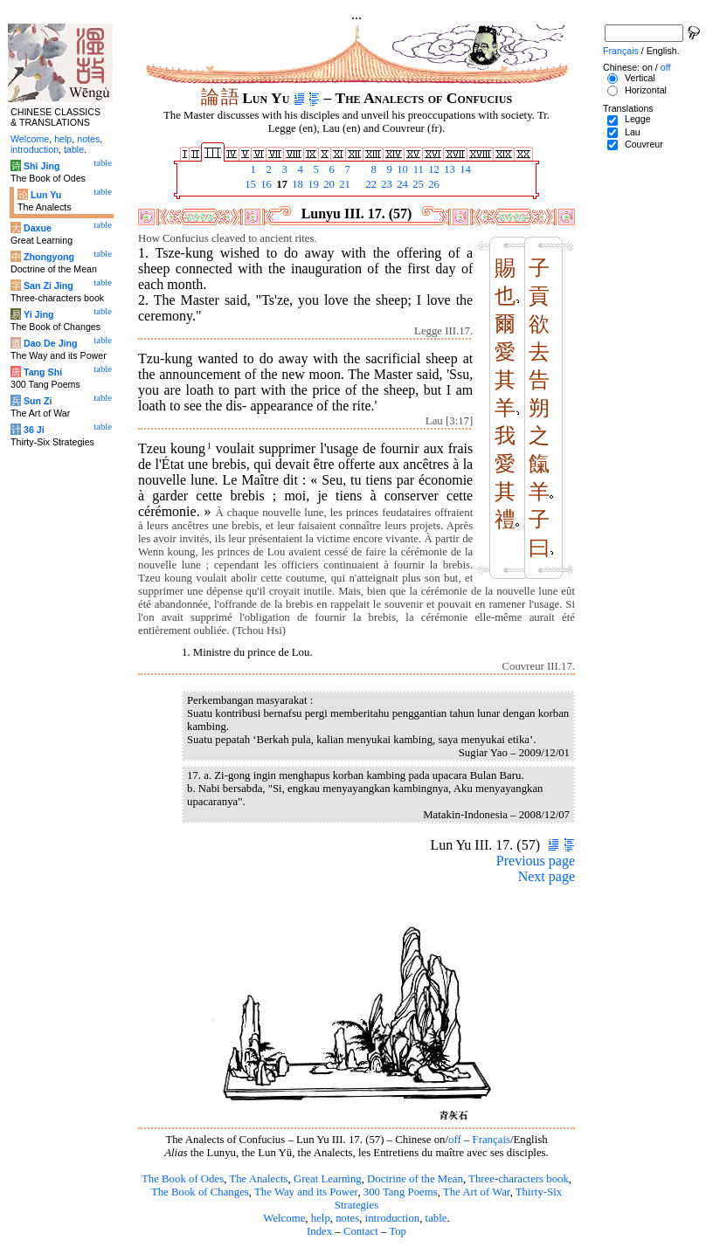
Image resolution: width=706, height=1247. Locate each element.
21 (343, 184)
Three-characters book (518, 1179)
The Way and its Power (305, 1192)
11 (417, 169)
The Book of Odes (183, 1179)
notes (347, 1218)
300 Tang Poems (400, 1192)
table (436, 1218)
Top (397, 1231)
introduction (392, 1218)
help (320, 1218)
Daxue (38, 228)
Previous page (535, 860)
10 (401, 169)
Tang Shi (43, 372)
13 (448, 169)
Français (491, 1139)
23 (385, 184)
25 (417, 184)
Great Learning (328, 1179)
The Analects (258, 1179)
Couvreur (644, 144)
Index (319, 1231)
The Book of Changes (200, 1192)
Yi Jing (39, 314)
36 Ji (34, 429)
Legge (638, 119)
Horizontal (646, 90)
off (454, 1139)
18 (296, 184)
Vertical (640, 77)
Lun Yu (46, 194)
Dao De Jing (51, 343)
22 (370, 184)
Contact (360, 1231)
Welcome (284, 1218)
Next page (546, 876)
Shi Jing (41, 166)
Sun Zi (38, 401)
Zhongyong (49, 256)
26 (433, 184)
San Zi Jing (48, 285)
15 (249, 184)
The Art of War (476, 1192)
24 (401, 184)
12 (433, 169)
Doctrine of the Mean (415, 1179)
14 (464, 169)
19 (312, 184)
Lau (632, 132)
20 (328, 184)
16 (265, 184)
